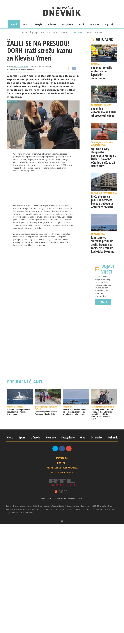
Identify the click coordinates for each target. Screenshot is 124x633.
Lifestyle (38, 24)
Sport (25, 24)
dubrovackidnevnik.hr (20, 67)
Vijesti (14, 24)
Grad (24, 32)
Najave (98, 32)
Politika (65, 32)
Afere (89, 32)
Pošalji (103, 302)
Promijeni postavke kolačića (62, 468)
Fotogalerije (67, 24)
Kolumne (52, 24)
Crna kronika (77, 32)
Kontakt (62, 463)
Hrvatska (45, 32)
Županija (34, 32)
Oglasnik (109, 24)
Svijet (55, 32)
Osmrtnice (94, 24)
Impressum (62, 458)
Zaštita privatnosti (62, 472)
